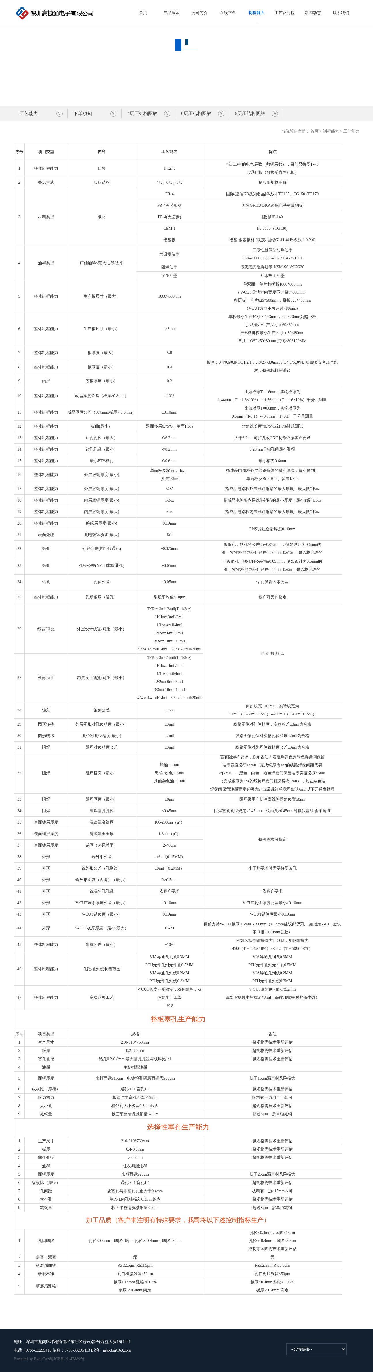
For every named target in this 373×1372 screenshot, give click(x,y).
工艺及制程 (284, 13)
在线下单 (228, 13)
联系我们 (341, 13)
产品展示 (171, 13)
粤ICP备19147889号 (67, 1359)
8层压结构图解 (250, 113)
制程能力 (256, 13)
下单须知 (82, 113)
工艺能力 (29, 113)
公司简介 (200, 13)
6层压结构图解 (196, 113)
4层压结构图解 (142, 113)
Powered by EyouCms (32, 1359)
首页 (143, 13)
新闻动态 (313, 13)
